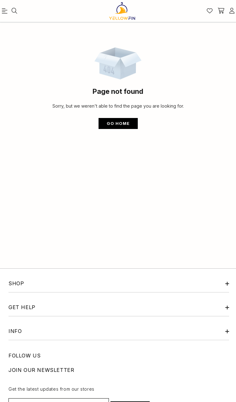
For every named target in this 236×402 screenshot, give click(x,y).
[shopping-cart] (221, 11)
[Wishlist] (209, 11)
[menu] (5, 12)
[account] (231, 11)
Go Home (118, 123)
